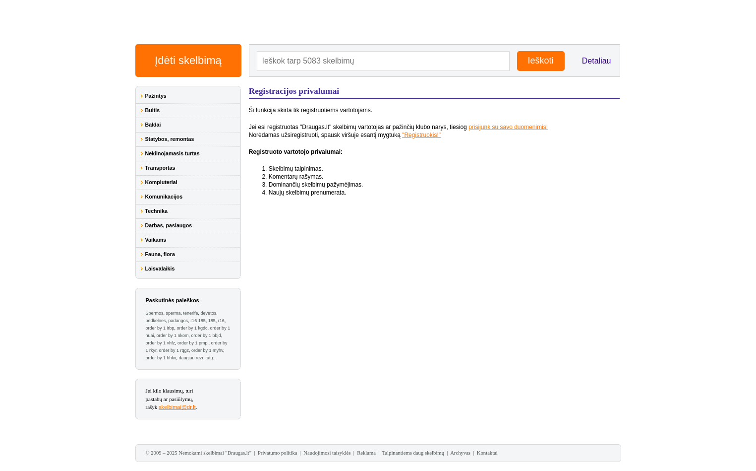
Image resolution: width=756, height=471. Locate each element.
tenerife (190, 313)
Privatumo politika (277, 453)
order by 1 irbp (160, 328)
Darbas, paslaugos (168, 225)
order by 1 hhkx (161, 357)
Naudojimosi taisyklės (326, 453)
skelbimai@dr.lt (177, 407)
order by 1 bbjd (206, 335)
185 (212, 320)
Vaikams (156, 240)
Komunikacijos (164, 197)
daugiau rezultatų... (198, 357)
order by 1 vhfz (160, 342)
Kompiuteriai (161, 182)
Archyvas (460, 453)
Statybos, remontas (169, 139)
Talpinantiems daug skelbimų (413, 453)
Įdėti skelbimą (188, 60)
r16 (221, 320)
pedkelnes (156, 320)
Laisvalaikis (160, 268)
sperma (173, 313)
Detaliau (596, 61)
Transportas (160, 168)
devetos (209, 313)
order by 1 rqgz (174, 350)
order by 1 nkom (173, 335)
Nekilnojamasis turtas (172, 153)
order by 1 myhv (207, 350)
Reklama (366, 453)
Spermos (155, 313)
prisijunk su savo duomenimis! (508, 127)
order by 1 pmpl (193, 342)
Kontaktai (487, 453)
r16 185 (198, 320)
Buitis (152, 110)
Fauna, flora (160, 254)
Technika (156, 211)
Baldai (153, 125)
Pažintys (156, 96)
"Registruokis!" (421, 135)
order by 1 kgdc (192, 328)
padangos (178, 320)
